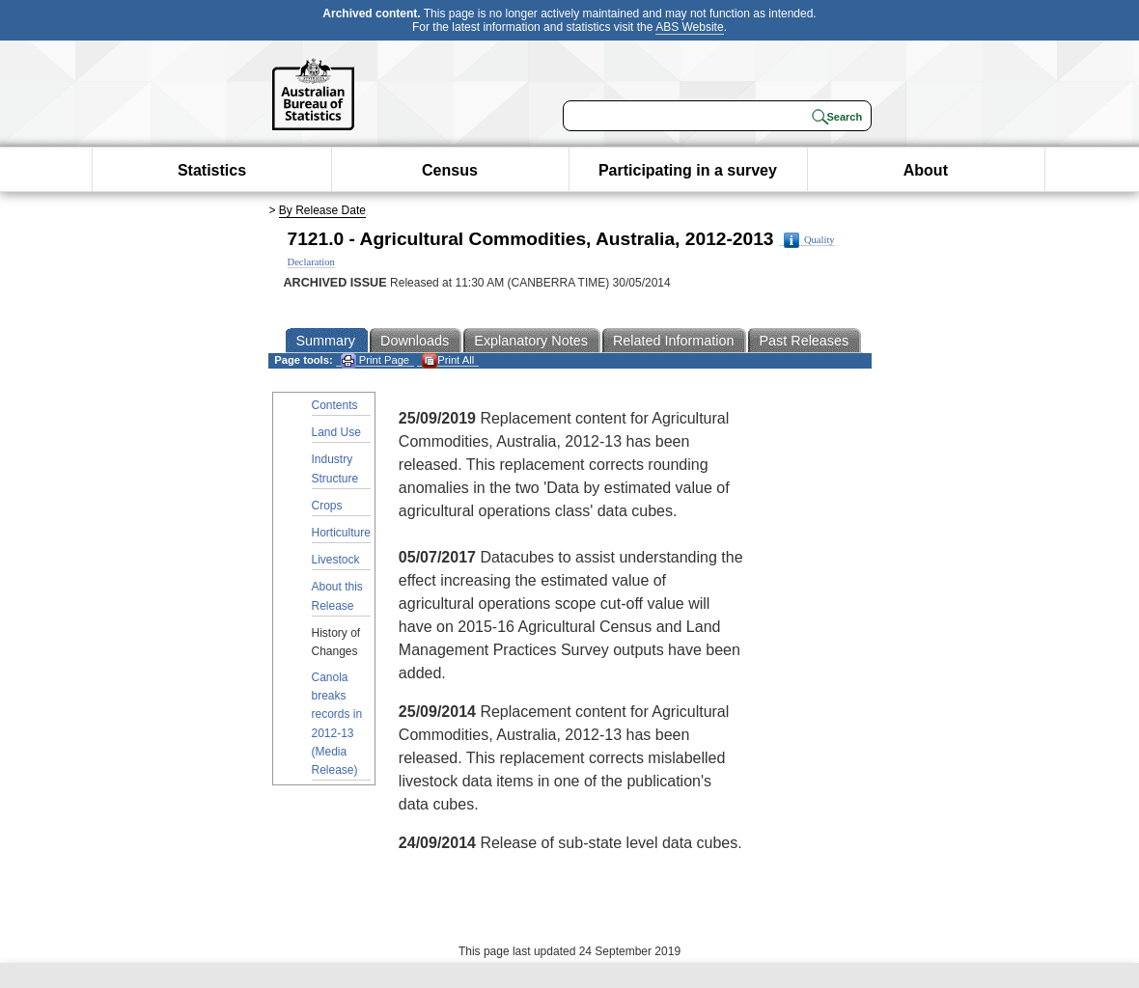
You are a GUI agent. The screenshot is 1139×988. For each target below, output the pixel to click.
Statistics (212, 170)
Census (450, 170)
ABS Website (689, 27)
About (925, 170)
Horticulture (341, 532)
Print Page (375, 360)
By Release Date (322, 210)
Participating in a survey (687, 170)
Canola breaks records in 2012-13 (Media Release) (337, 724)
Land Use (336, 432)
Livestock (336, 559)
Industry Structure (335, 468)
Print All (448, 360)
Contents (335, 405)
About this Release (337, 596)
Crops (327, 505)
